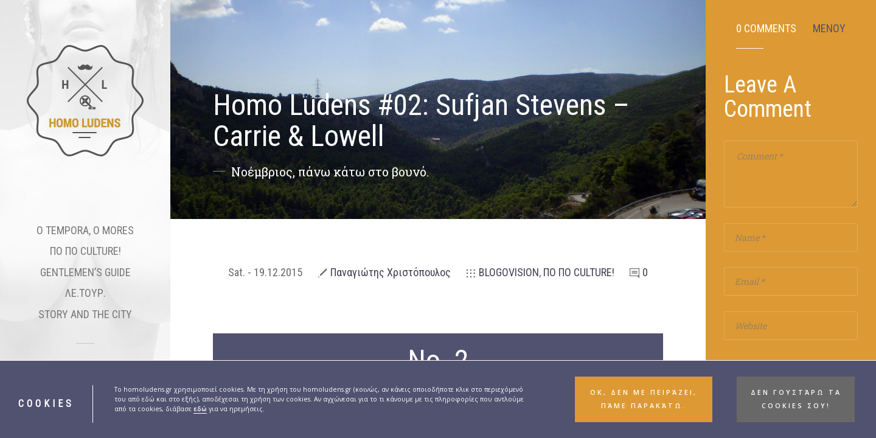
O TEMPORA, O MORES (85, 230)
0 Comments (766, 28)
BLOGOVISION (509, 272)
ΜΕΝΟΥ (829, 28)
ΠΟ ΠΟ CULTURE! (85, 251)
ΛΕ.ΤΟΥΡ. (85, 293)
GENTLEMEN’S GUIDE (85, 272)
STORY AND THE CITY (85, 314)
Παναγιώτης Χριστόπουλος (390, 272)
